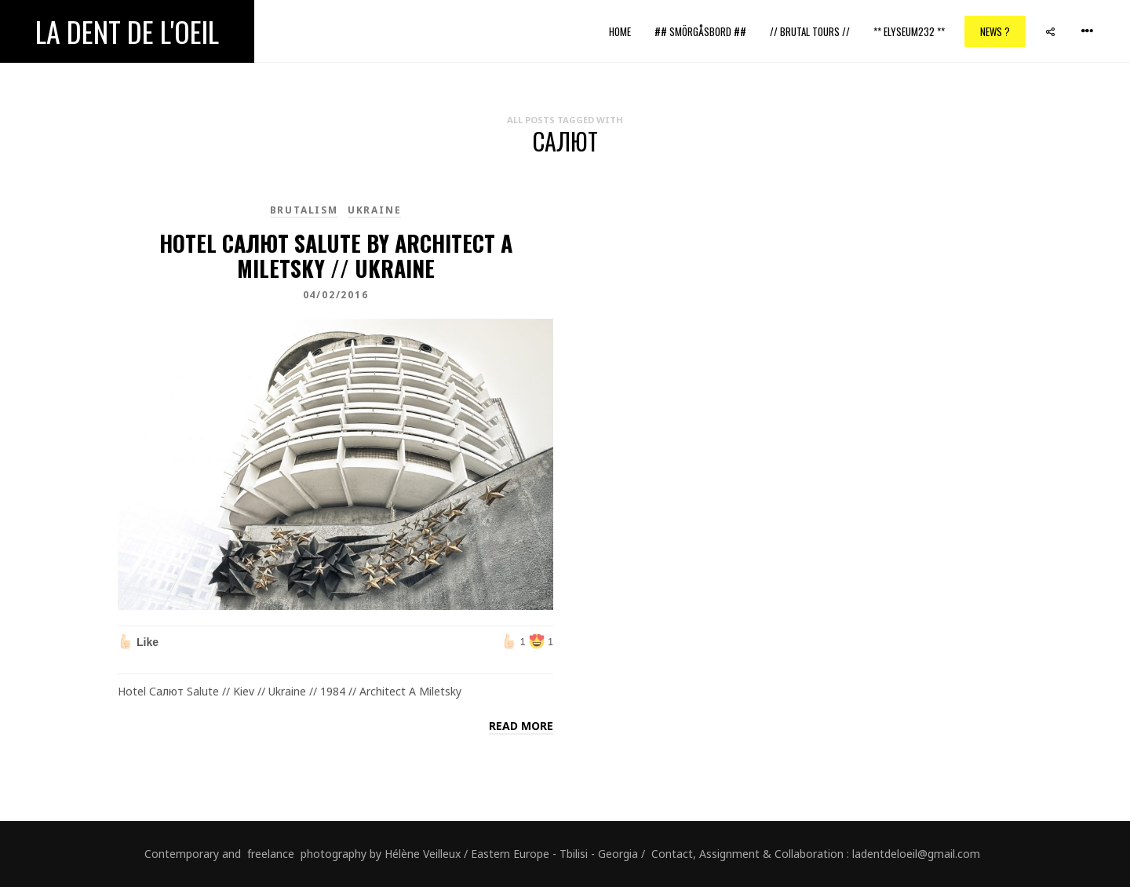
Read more (521, 725)
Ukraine (375, 210)
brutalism (304, 210)
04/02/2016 (336, 294)
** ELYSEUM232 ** (909, 31)
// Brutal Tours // (810, 31)
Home (620, 31)
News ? (995, 31)
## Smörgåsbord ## (700, 31)
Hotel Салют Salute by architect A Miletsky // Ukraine (335, 255)
